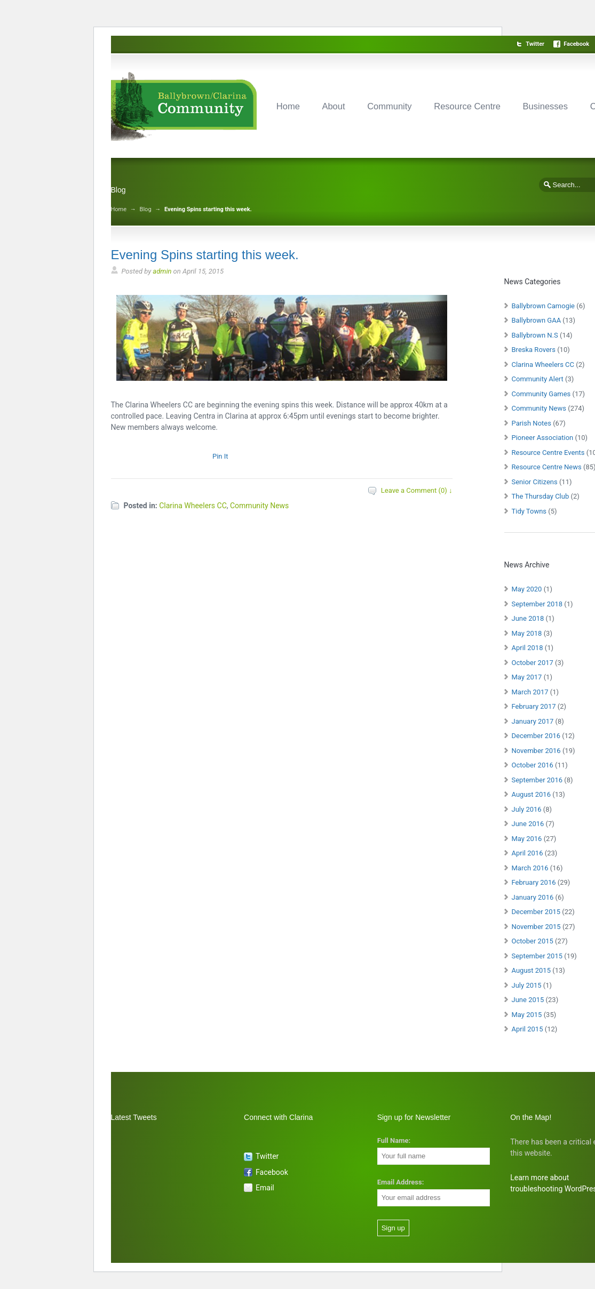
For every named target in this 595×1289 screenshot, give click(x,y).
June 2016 (528, 824)
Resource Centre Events (548, 453)
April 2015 (527, 1029)
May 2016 (527, 839)
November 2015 (536, 927)
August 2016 (531, 794)
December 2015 (536, 912)
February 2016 (534, 882)
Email (265, 1187)
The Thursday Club (540, 496)
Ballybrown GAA (536, 320)
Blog (146, 209)
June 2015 (528, 1000)
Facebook (576, 44)
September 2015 (537, 956)
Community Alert (538, 379)
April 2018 (527, 648)
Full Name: (393, 1140)
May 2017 (527, 677)
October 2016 (532, 765)
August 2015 (531, 970)
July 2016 (527, 809)
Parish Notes (531, 423)
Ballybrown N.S (535, 335)
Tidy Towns (529, 511)
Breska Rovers (534, 350)
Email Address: (400, 1182)
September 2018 (537, 604)
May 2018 (527, 633)
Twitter (535, 44)
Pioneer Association (543, 438)
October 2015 (532, 941)
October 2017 (532, 663)
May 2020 (527, 589)
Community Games (541, 394)
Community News (259, 505)
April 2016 (527, 853)
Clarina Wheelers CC (193, 505)
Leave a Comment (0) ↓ (417, 490)
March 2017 (530, 692)
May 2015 (527, 1015)
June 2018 (528, 618)
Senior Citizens (535, 482)
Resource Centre (467, 106)
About (333, 106)
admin (162, 271)
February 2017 (534, 706)
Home (288, 106)
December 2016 (536, 736)
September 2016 (537, 780)
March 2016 (530, 868)
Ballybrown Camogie (543, 306)
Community (389, 106)
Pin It (220, 456)
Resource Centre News (547, 467)
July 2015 (527, 985)
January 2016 (533, 897)
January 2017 (533, 721)
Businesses (545, 106)
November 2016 (536, 751)
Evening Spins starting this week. (205, 254)
